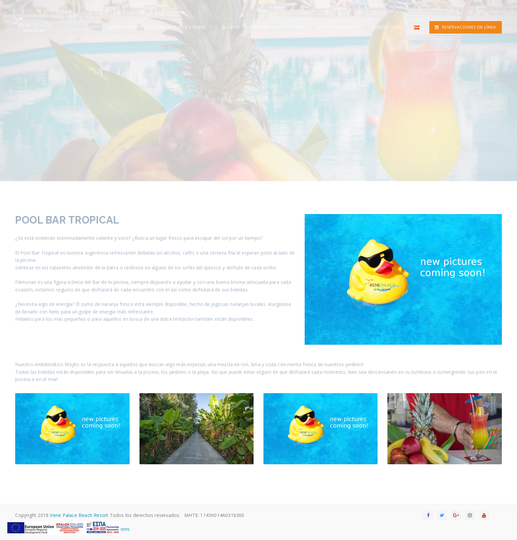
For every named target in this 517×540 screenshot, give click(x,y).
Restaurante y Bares (182, 27)
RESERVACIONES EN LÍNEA (465, 27)
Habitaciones (126, 27)
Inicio (93, 27)
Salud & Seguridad (339, 27)
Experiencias (265, 27)
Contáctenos (388, 27)
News (301, 27)
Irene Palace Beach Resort (79, 515)
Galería (231, 27)
